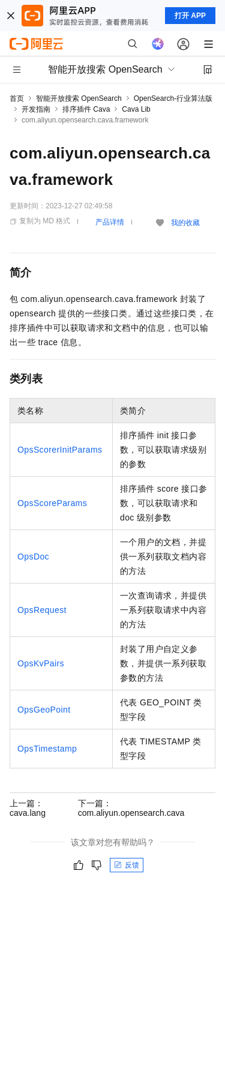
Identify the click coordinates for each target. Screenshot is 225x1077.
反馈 (126, 865)
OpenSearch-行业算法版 (173, 98)
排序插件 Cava (86, 109)
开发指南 (36, 109)
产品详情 (109, 222)
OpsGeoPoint (43, 709)
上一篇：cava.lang (28, 808)
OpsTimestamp (47, 748)
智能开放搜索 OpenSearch (79, 98)
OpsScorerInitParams (59, 449)
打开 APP (190, 15)
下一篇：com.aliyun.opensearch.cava (131, 808)
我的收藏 (185, 223)
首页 (17, 98)
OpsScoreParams (52, 503)
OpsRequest (42, 610)
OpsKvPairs (40, 663)
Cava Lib (136, 109)
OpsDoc (33, 556)
